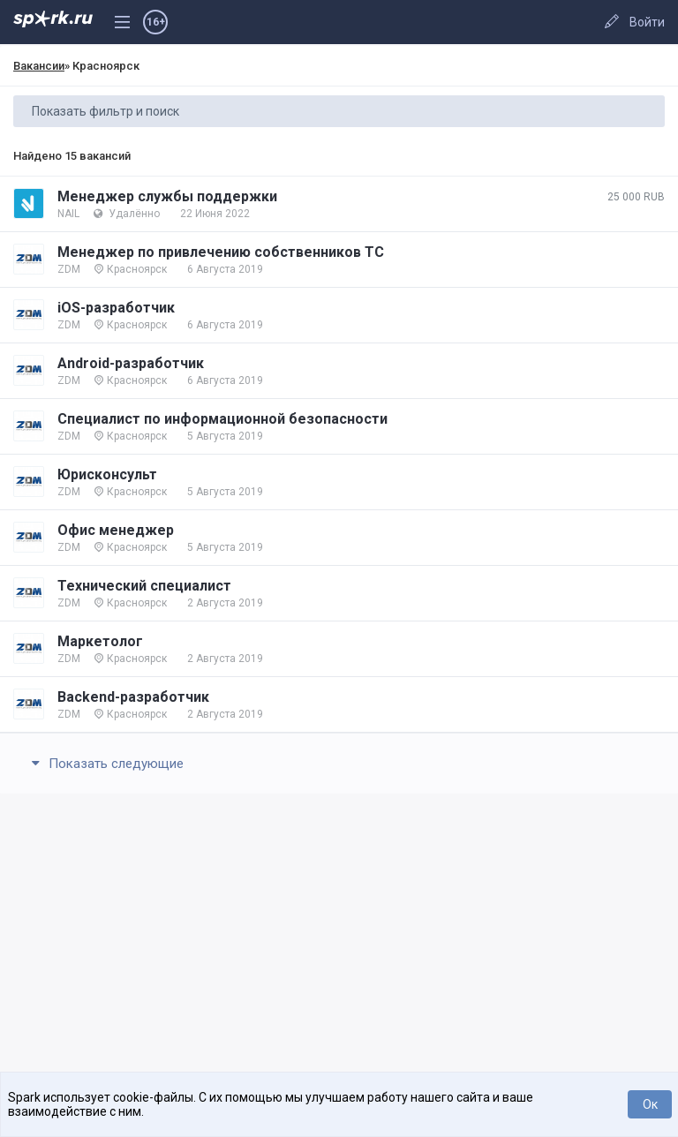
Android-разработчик (130, 363)
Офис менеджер (115, 530)
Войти (647, 22)
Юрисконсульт (107, 474)
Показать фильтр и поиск (105, 111)
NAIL (68, 213)
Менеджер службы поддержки (167, 196)
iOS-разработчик (116, 307)
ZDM (68, 269)
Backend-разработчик (133, 697)
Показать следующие (105, 764)
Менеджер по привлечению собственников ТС (220, 252)
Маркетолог (100, 641)
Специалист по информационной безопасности (222, 418)
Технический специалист (144, 585)
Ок (650, 1104)
